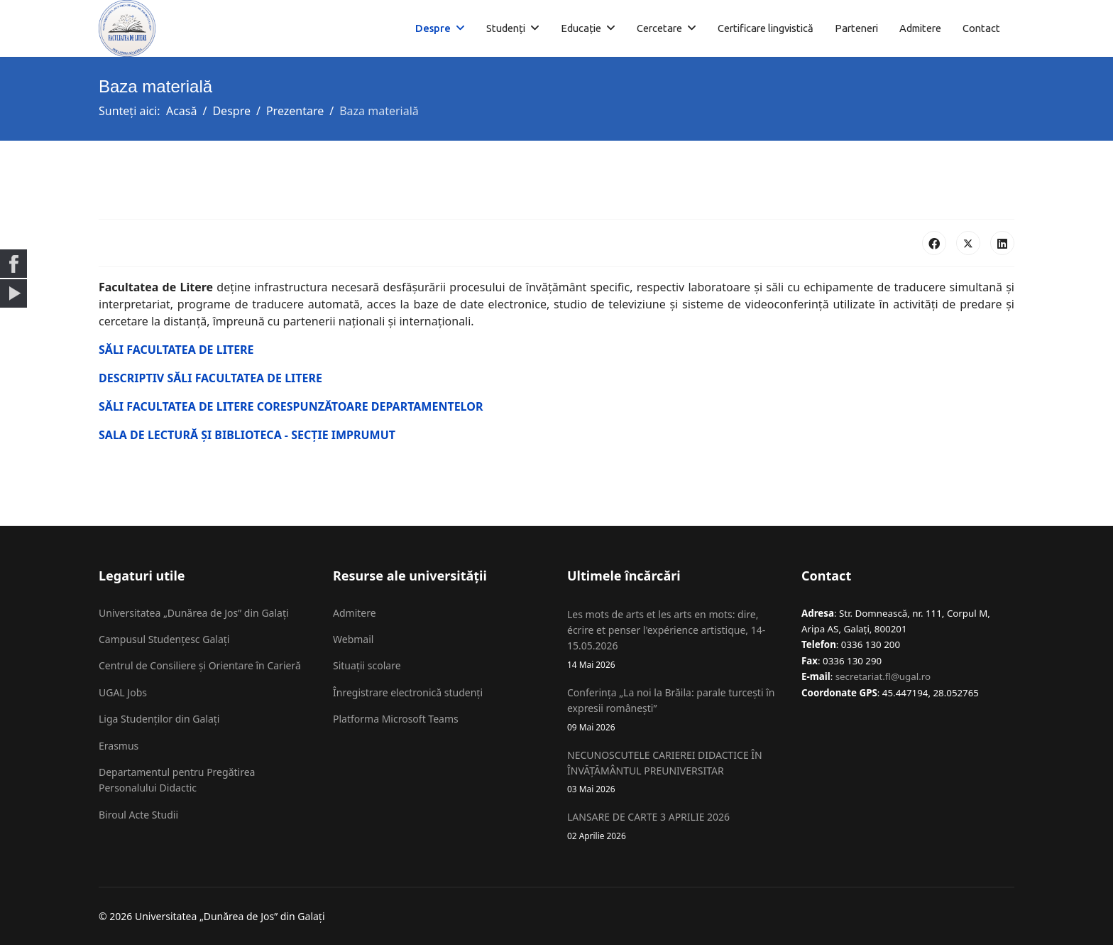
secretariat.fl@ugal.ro (883, 676)
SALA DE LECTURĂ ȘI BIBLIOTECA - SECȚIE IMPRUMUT (247, 435)
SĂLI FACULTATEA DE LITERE (176, 349)
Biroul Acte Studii (138, 814)
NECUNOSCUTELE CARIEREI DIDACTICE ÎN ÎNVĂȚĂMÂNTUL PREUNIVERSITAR (673, 772)
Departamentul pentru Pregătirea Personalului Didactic (177, 779)
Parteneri (856, 28)
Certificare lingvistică (765, 28)
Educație (581, 28)
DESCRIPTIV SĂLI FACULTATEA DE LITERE (210, 378)
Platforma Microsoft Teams (396, 718)
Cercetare (659, 28)
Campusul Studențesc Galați (164, 639)
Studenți (505, 28)
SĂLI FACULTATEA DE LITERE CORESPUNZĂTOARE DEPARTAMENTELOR (291, 406)
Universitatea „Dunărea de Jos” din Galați (194, 613)
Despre (433, 28)
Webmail (353, 639)
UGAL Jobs (123, 692)
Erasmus (118, 745)
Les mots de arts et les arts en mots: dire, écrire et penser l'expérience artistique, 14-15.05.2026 (673, 639)
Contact (981, 28)
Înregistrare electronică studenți (408, 692)
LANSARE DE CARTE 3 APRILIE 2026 (673, 826)
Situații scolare (367, 665)
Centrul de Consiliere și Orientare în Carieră (200, 665)
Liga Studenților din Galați (159, 718)
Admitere (920, 28)
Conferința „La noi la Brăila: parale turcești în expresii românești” (673, 710)
